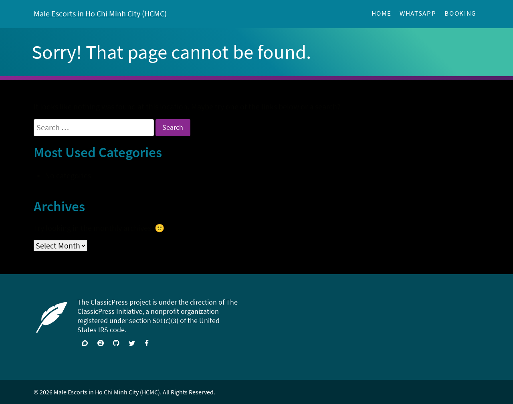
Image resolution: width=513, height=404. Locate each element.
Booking (460, 13)
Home (382, 13)
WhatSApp (418, 13)
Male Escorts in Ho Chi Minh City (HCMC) (100, 13)
